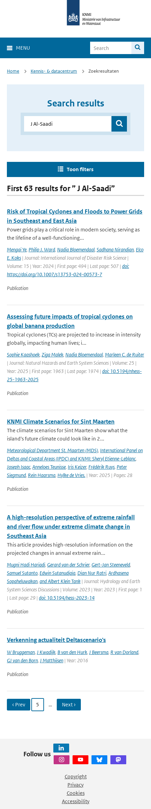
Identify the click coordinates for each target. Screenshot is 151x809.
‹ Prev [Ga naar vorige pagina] (18, 704)
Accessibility (75, 801)
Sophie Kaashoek (23, 354)
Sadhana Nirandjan (115, 249)
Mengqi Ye (16, 249)
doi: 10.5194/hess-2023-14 (67, 597)
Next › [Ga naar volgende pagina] (69, 704)
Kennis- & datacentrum (54, 71)
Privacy (75, 784)
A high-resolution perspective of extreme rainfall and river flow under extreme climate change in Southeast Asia (71, 527)
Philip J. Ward (42, 249)
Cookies (76, 793)
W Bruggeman (21, 652)
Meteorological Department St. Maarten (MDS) (52, 450)
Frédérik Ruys (101, 467)
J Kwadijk (46, 652)
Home (13, 71)
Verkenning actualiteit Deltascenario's (56, 640)
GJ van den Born (22, 660)
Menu (23, 47)
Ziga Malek (52, 354)
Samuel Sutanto (22, 573)
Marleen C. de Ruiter (124, 354)
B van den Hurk (72, 652)
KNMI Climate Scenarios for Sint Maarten (61, 421)
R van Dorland (124, 652)
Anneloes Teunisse (49, 467)
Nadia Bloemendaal (76, 249)
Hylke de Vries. (71, 475)
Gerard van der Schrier (68, 564)
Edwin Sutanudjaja (57, 573)
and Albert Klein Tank (60, 581)
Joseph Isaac (18, 467)
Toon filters (80, 169)
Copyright (76, 776)
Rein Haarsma (41, 475)
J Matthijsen (51, 660)
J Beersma (98, 652)
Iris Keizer (77, 467)
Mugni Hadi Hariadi (26, 564)
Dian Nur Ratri (91, 573)
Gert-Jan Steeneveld (110, 564)
